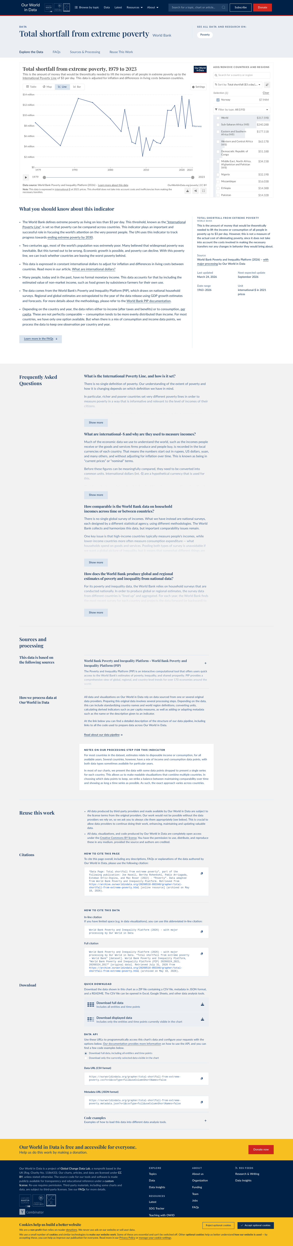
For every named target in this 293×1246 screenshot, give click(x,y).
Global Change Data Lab (75, 1176)
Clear (266, 92)
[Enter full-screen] (203, 191)
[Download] (187, 191)
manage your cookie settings (155, 1238)
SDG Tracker (156, 1216)
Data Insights (157, 1195)
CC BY (203, 185)
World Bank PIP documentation (149, 301)
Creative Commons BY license (118, 838)
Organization (200, 1188)
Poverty (205, 34)
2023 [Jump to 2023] (202, 177)
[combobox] (198, 8)
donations (71, 1230)
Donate (262, 7)
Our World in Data (30, 7)
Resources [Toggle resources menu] (135, 7)
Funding (197, 1195)
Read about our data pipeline (103, 734)
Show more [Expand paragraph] (96, 422)
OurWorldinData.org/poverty (183, 185)
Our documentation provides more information (132, 1050)
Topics (153, 1182)
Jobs (195, 1208)
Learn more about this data (113, 185)
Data (107, 7)
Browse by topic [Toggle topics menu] (87, 7)
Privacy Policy (127, 1238)
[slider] (44, 177)
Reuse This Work (121, 52)
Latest (118, 7)
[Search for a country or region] (241, 75)
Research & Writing (247, 1182)
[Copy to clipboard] (197, 873)
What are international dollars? (93, 269)
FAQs (56, 52)
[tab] (31, 87)
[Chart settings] (199, 87)
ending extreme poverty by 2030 (70, 237)
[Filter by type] (241, 110)
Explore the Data (31, 52)
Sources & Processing (85, 52)
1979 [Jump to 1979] (35, 177)
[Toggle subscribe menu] (241, 8)
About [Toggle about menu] (152, 7)
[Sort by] (237, 85)
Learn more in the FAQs (40, 338)
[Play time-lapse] (26, 177)
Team (195, 1202)
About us (197, 1182)
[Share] (195, 191)
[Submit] (223, 7)
